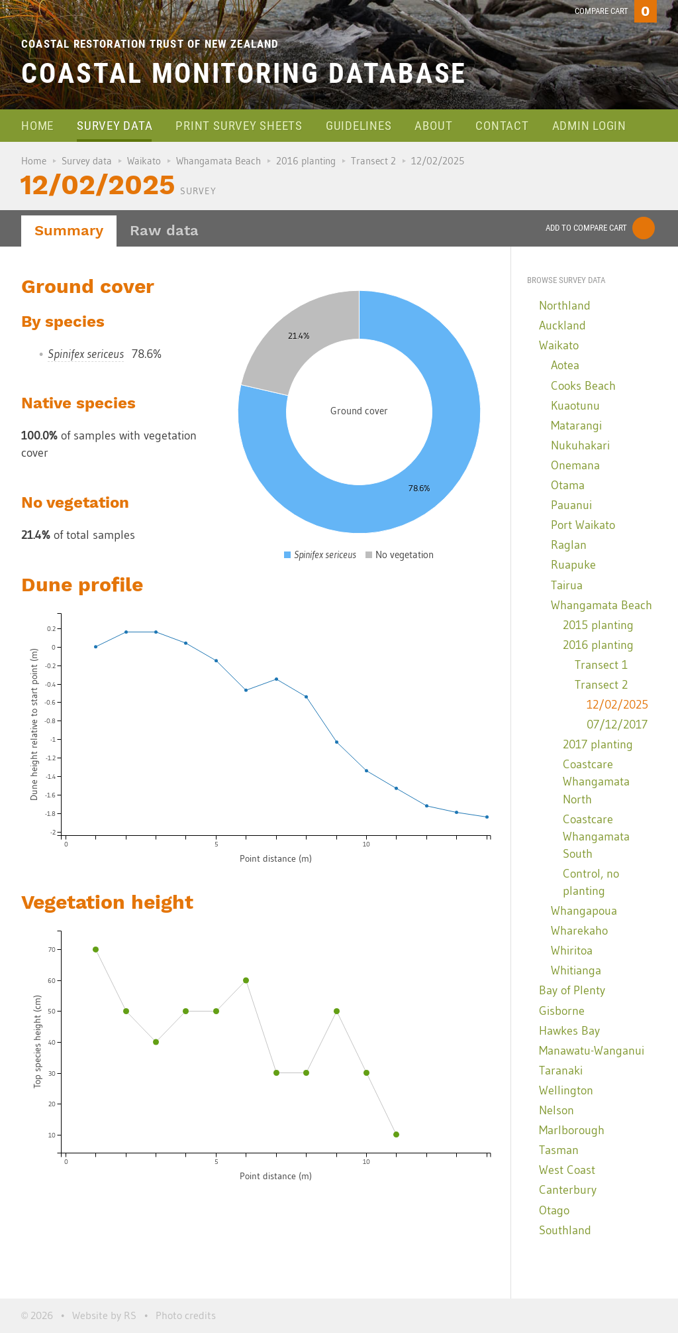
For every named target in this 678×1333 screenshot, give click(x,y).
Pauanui (571, 505)
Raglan (569, 545)
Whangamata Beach (218, 160)
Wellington (566, 1090)
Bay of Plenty (572, 990)
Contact (501, 125)
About (433, 125)
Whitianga (576, 970)
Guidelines (359, 125)
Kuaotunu (575, 405)
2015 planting (598, 625)
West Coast (567, 1170)
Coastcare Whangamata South (596, 836)
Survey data (114, 125)
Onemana (575, 465)
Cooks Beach (583, 385)
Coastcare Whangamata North (596, 781)
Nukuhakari (580, 445)
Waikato (144, 160)
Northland (565, 305)
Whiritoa (572, 950)
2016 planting (306, 160)
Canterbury (568, 1190)
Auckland (562, 325)
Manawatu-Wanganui (591, 1050)
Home (37, 125)
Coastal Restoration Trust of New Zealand (150, 43)
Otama (568, 485)
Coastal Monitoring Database (244, 73)
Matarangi (576, 425)
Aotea (565, 365)
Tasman (559, 1150)
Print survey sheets (238, 125)
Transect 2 (373, 160)
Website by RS (104, 1315)
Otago (554, 1210)
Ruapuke (573, 564)
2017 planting (598, 744)
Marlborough (572, 1130)
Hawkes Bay (569, 1030)
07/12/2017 (617, 724)
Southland (565, 1230)
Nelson (556, 1110)
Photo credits (186, 1315)
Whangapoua (584, 910)
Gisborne (562, 1011)
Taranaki (561, 1070)
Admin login (589, 125)
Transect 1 (601, 665)
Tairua (567, 585)
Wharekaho (579, 930)
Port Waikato (583, 525)
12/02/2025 (617, 704)
